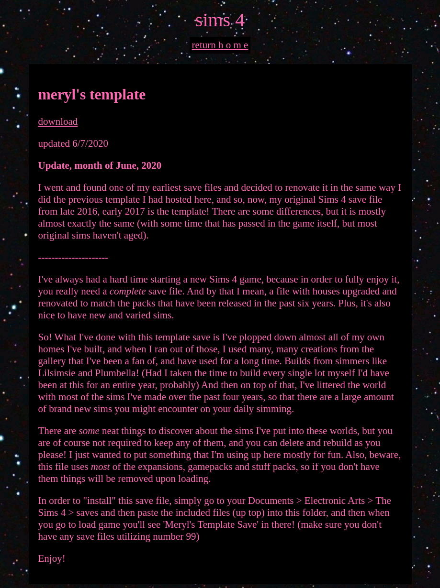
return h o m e (220, 45)
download (58, 121)
